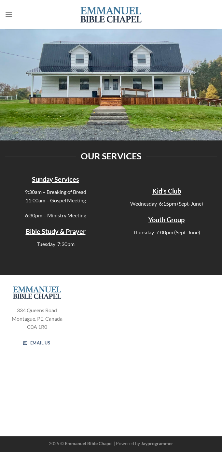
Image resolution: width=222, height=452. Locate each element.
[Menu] (9, 14)
